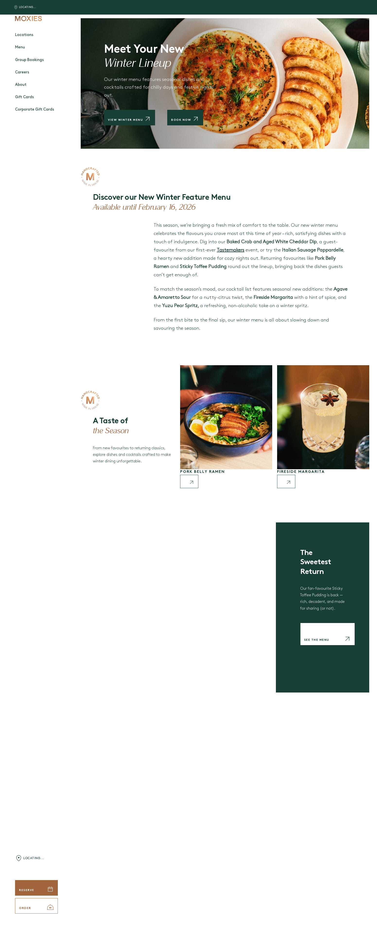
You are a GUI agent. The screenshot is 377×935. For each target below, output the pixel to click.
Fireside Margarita (301, 472)
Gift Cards (24, 97)
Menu (20, 47)
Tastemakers (230, 250)
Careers (22, 72)
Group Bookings (29, 60)
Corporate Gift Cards (34, 110)
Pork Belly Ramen (202, 472)
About (20, 85)
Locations (24, 35)
